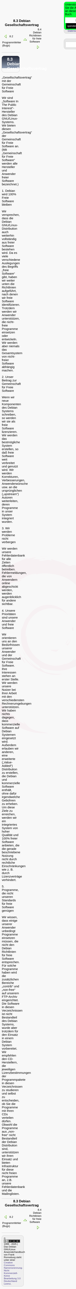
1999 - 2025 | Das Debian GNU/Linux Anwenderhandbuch (14, 1248)
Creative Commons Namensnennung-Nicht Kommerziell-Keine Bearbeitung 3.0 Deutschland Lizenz (13, 1273)
